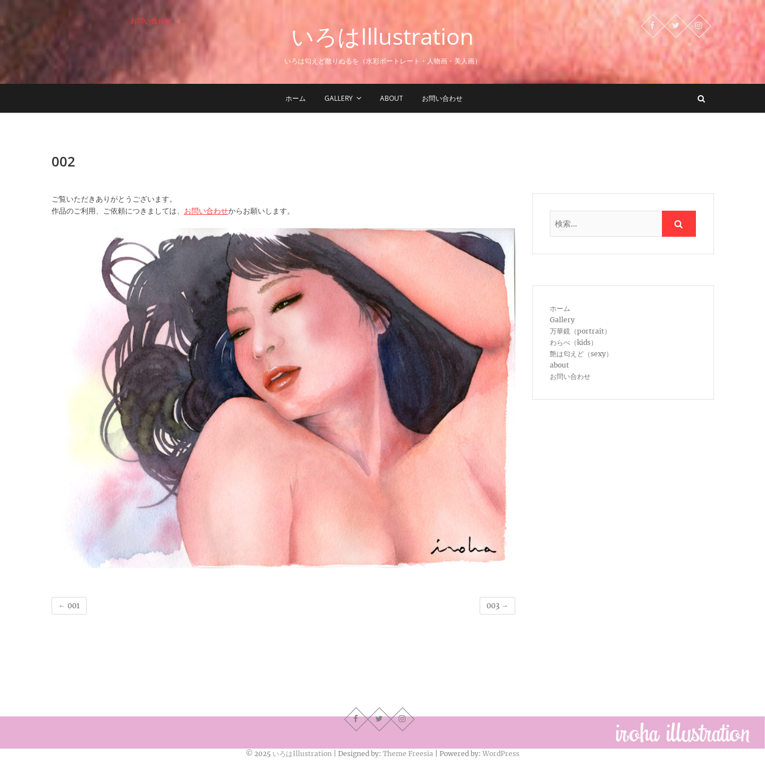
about (391, 98)
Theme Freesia (408, 753)
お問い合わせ (150, 20)
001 (69, 606)
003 (497, 606)
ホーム (295, 98)
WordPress (500, 753)
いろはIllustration (382, 36)
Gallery (338, 98)
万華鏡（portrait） (580, 331)
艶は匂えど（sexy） (581, 353)
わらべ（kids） (573, 342)
